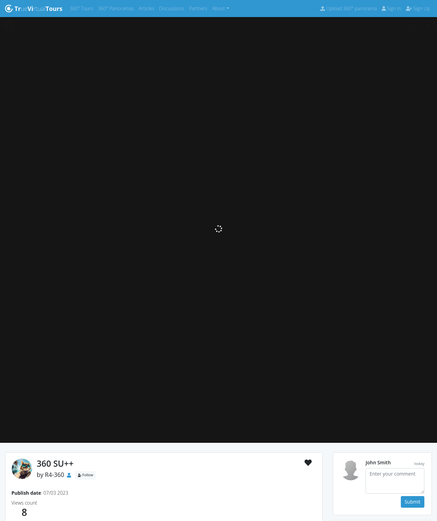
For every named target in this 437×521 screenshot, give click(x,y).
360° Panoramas (117, 8)
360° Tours (83, 8)
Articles (148, 8)
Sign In (391, 8)
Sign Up (418, 8)
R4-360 (54, 474)
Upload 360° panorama (348, 8)
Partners (199, 8)
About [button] (218, 8)
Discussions (173, 8)
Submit (412, 501)
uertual (33, 8)
